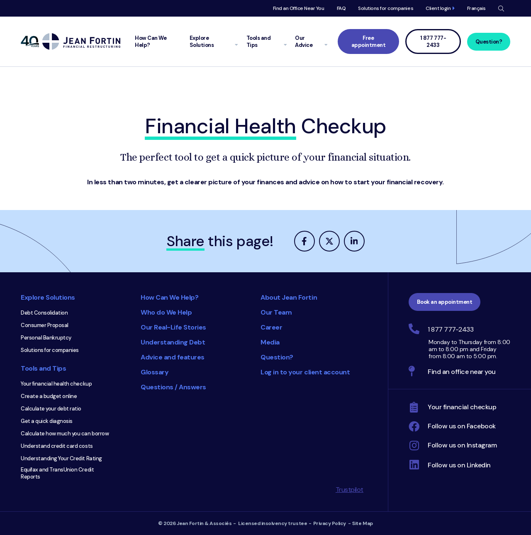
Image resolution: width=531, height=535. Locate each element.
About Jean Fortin (289, 297)
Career (271, 327)
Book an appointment (445, 301)
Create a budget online (49, 396)
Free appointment (368, 41)
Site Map (362, 523)
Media (270, 342)
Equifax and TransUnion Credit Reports (57, 473)
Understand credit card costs (57, 445)
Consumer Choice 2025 (222, 435)
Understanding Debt (173, 342)
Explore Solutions (48, 297)
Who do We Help (166, 312)
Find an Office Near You (298, 8)
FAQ (341, 8)
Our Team (276, 312)
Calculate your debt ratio (51, 408)
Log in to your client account (305, 372)
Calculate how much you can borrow (65, 433)
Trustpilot (349, 489)
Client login (438, 8)
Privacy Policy (329, 523)
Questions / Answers (173, 387)
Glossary (154, 372)
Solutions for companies (385, 8)
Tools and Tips (43, 368)
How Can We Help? (169, 297)
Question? (488, 41)
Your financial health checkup (56, 383)
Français (476, 8)
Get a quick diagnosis (47, 421)
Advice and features (173, 357)
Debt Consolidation (44, 312)
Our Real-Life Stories (173, 327)
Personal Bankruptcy (46, 337)
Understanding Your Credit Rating (61, 458)
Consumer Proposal (44, 325)
